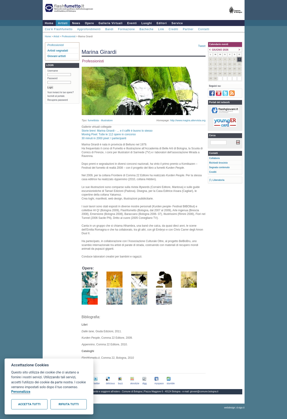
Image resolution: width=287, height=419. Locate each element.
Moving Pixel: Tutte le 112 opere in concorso (109, 134)
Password (52, 78)
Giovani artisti (56, 56)
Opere (89, 23)
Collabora (214, 158)
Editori (161, 23)
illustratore (107, 120)
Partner (188, 29)
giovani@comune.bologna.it (204, 391)
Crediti (173, 29)
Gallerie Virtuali (111, 23)
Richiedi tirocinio (218, 163)
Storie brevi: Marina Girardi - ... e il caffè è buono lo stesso (117, 130)
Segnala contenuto (219, 167)
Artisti (63, 23)
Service (177, 23)
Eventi (132, 23)
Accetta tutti (29, 404)
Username (52, 70)
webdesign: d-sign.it (234, 407)
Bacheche (146, 29)
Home (49, 23)
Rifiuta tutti (69, 404)
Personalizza (20, 392)
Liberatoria (219, 180)
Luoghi (146, 23)
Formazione (126, 29)
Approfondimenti (89, 29)
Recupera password (57, 100)
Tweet (201, 46)
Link (161, 29)
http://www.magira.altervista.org (187, 120)
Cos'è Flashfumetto (59, 29)
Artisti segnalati (57, 50)
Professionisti (68, 36)
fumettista (93, 120)
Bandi (109, 29)
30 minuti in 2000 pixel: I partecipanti (104, 138)
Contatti (203, 29)
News (76, 23)
